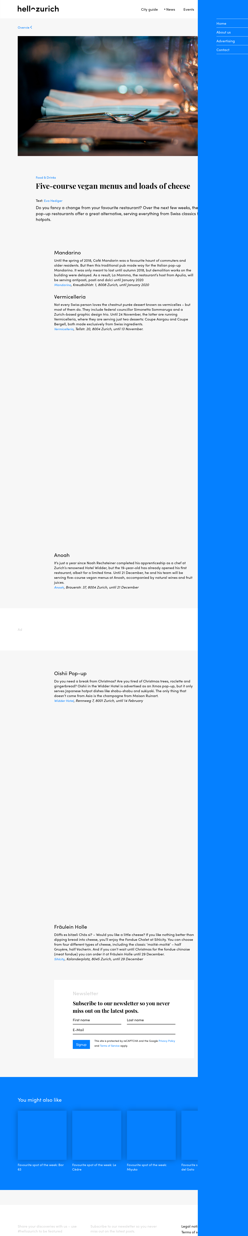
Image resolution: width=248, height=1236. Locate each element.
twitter (62, 1209)
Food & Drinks (47, 177)
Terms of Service (118, 1045)
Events (188, 9)
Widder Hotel (65, 700)
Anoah (59, 587)
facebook (26, 1209)
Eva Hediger (54, 200)
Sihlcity (60, 958)
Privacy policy (193, 1208)
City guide (149, 9)
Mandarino (63, 284)
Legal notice (191, 1197)
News (170, 9)
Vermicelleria (65, 328)
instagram (45, 1209)
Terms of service (194, 1203)
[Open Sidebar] (228, 9)
